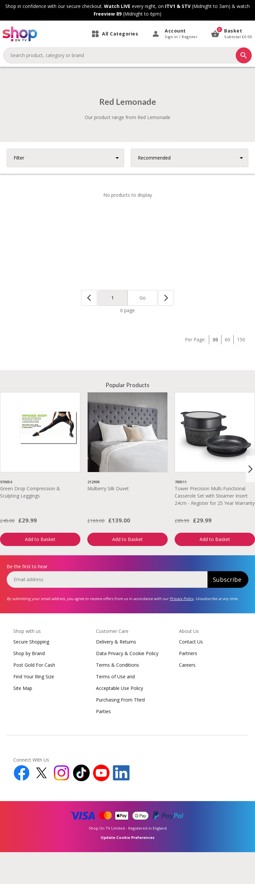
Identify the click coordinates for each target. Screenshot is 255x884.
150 (241, 371)
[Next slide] (250, 501)
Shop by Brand (29, 685)
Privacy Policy (182, 630)
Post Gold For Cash (34, 697)
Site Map (22, 720)
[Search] (244, 55)
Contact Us (191, 673)
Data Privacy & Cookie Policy (127, 685)
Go (142, 329)
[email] (107, 611)
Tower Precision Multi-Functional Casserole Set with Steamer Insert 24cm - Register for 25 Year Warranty (215, 527)
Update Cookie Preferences (127, 869)
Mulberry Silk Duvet (108, 520)
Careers (187, 697)
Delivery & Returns (116, 673)
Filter (19, 189)
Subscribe (227, 611)
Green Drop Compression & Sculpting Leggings (30, 524)
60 (227, 371)
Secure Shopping (31, 673)
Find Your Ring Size (33, 708)
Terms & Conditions (117, 697)
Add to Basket (40, 571)
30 (215, 371)
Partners (188, 685)
